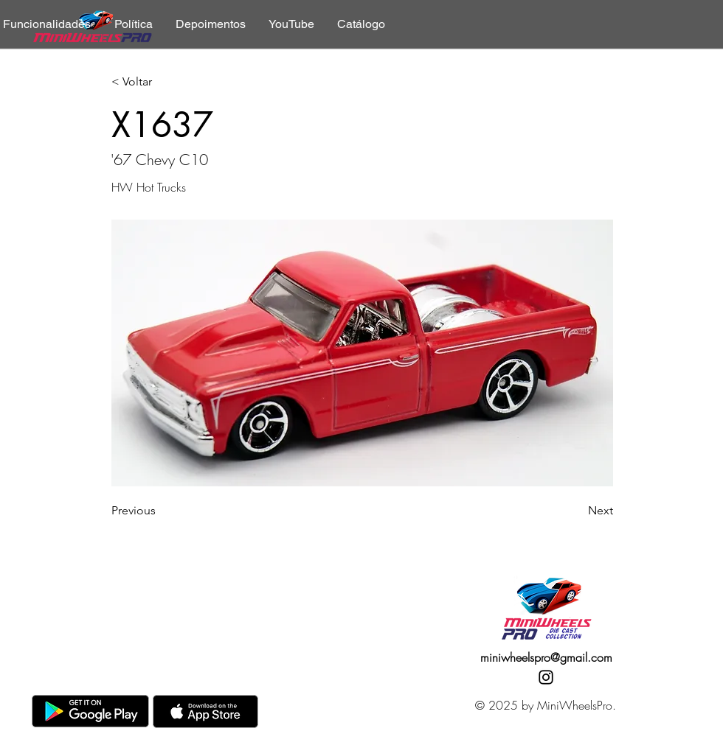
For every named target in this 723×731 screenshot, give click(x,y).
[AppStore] (205, 711)
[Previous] (160, 510)
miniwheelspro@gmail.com (546, 657)
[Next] (576, 510)
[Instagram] (546, 677)
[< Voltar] (160, 82)
